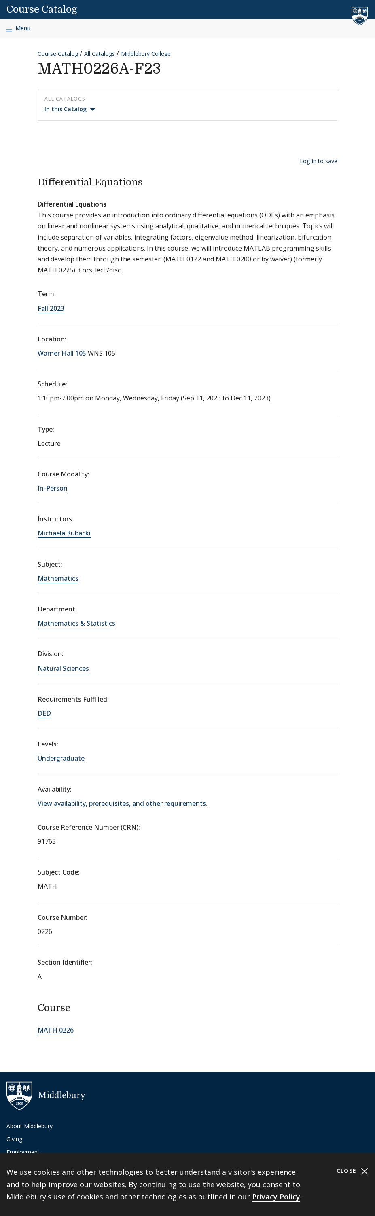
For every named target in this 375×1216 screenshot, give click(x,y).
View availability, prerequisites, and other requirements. (123, 803)
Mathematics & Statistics (76, 623)
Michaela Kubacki (64, 533)
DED (44, 713)
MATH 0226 (56, 1030)
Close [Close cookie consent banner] (353, 1171)
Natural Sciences (63, 668)
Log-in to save (318, 161)
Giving (14, 1139)
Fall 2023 (51, 308)
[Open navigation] (18, 28)
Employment (23, 1152)
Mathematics (58, 578)
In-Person (53, 488)
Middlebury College (146, 53)
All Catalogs (99, 53)
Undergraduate (61, 758)
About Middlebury (29, 1126)
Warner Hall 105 (62, 353)
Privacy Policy (276, 1196)
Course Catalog (41, 9)
